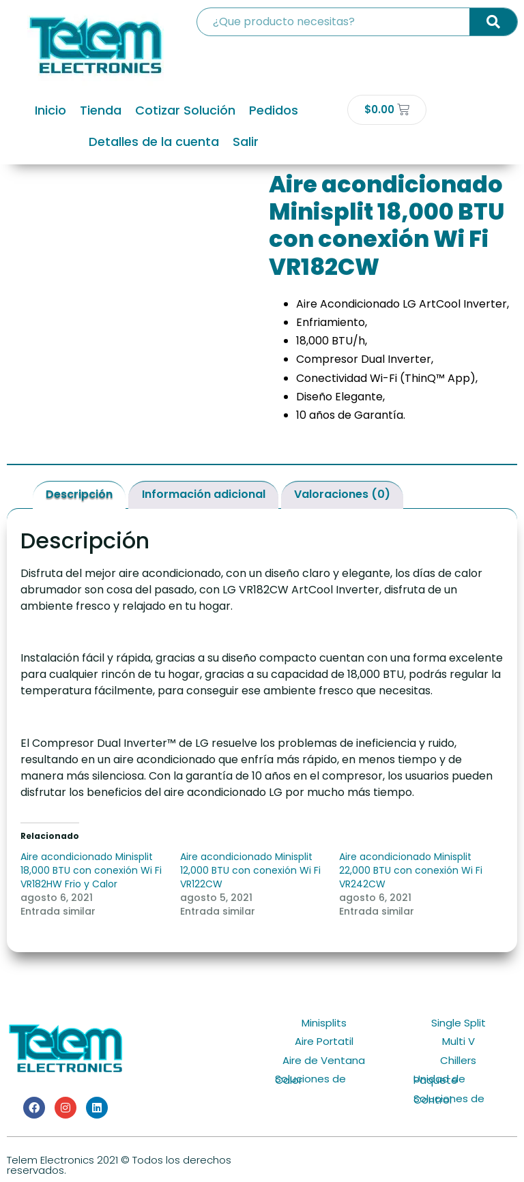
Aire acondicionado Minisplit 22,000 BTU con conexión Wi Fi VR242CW (410, 870)
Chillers (458, 1060)
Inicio (50, 110)
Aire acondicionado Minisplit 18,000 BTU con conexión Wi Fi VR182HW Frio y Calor (91, 870)
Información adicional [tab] (203, 494)
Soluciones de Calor (310, 1079)
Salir (246, 141)
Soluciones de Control (448, 1099)
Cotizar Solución (185, 110)
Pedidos (273, 110)
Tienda (100, 110)
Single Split (458, 1023)
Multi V (458, 1041)
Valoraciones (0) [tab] (342, 494)
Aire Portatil (324, 1041)
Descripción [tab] (79, 494)
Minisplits (324, 1023)
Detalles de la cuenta (154, 141)
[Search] (493, 21)
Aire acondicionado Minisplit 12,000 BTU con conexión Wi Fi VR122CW (250, 870)
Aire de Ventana (323, 1060)
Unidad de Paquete (439, 1079)
